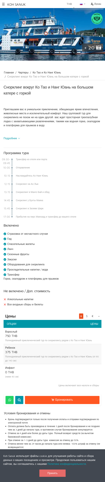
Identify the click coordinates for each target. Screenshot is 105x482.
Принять (52, 473)
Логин (96, 3)
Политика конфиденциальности (67, 463)
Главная (9, 72)
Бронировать (62, 399)
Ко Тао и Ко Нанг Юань (47, 72)
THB (71, 5)
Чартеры (23, 72)
